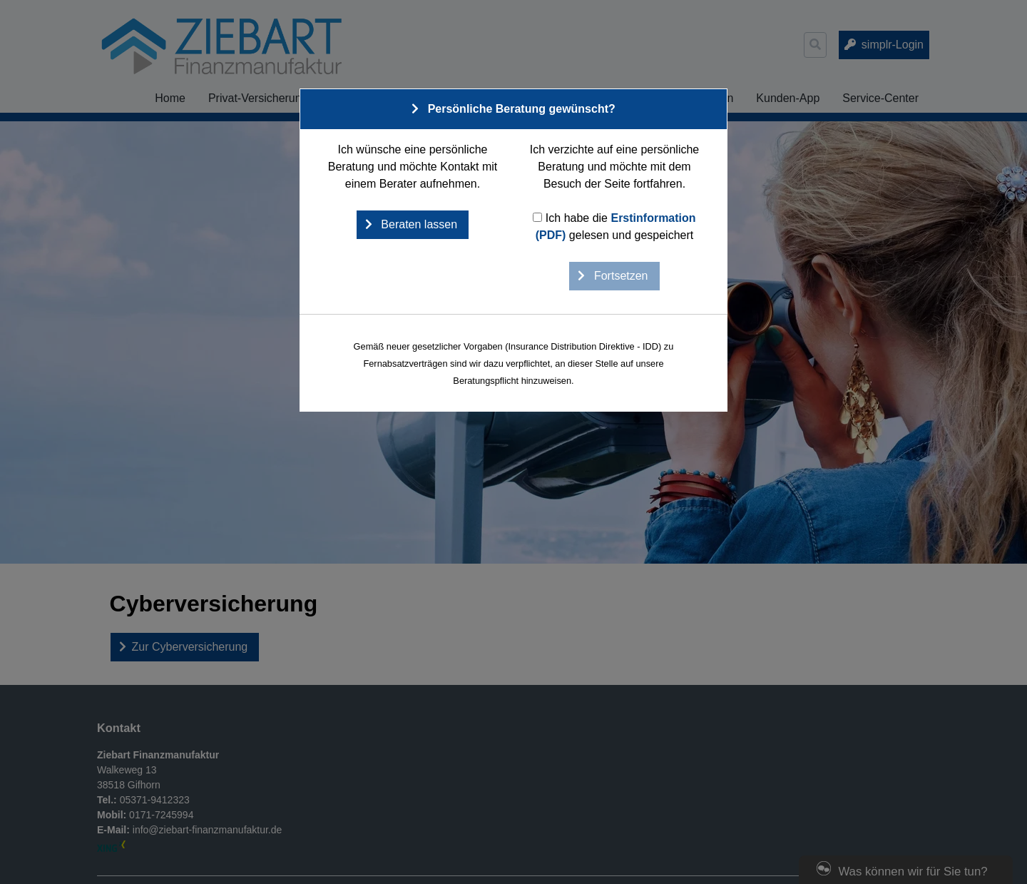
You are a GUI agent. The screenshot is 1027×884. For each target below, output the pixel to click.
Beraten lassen (417, 224)
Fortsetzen (619, 276)
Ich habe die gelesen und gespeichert (614, 226)
